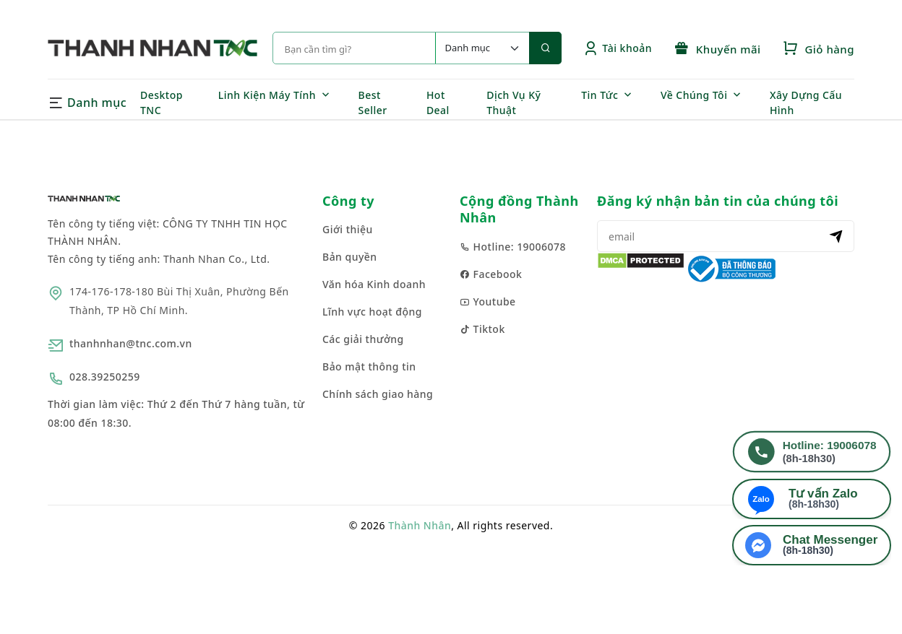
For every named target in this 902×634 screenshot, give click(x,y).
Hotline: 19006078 (513, 246)
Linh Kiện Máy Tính (267, 95)
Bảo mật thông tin (369, 366)
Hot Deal (438, 102)
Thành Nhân (419, 525)
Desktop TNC (161, 102)
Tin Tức (599, 95)
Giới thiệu (347, 229)
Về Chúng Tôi (694, 95)
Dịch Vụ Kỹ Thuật (513, 102)
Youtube (488, 301)
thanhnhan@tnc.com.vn (130, 343)
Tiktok (482, 329)
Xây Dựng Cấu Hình (806, 102)
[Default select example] (482, 48)
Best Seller (372, 102)
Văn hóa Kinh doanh (374, 284)
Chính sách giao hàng (377, 394)
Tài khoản (617, 48)
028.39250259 (104, 376)
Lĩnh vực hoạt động (372, 311)
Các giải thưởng (363, 339)
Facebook (491, 274)
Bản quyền (349, 257)
